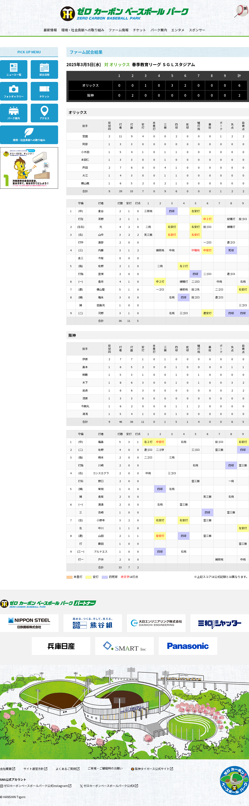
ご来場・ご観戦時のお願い (105, 768)
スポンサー (197, 29)
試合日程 (44, 74)
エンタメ (177, 29)
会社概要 (6, 769)
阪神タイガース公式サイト (150, 769)
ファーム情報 (118, 29)
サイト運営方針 (33, 769)
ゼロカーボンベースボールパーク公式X (107, 786)
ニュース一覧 (13, 74)
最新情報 (50, 29)
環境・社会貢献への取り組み (82, 29)
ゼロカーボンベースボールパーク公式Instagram (34, 786)
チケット (139, 29)
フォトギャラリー (14, 96)
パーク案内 (158, 29)
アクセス (44, 118)
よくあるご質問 (66, 769)
